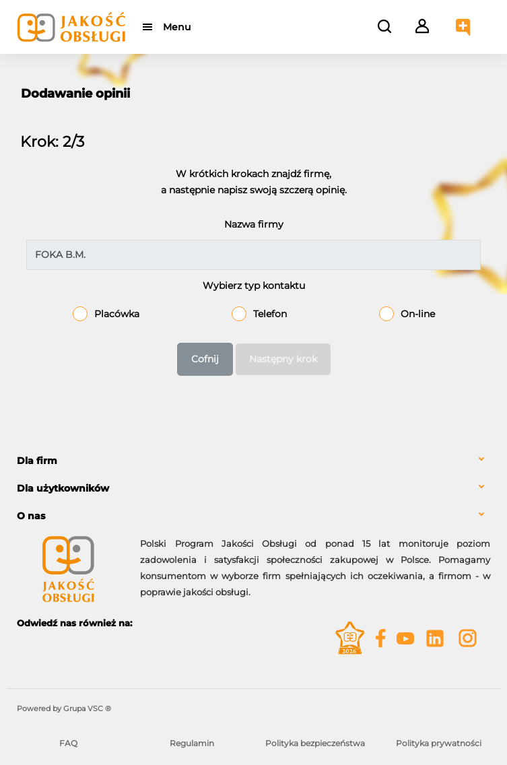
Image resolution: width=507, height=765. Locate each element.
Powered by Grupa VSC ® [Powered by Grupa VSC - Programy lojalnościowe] (64, 708)
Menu (177, 27)
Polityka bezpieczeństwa (315, 743)
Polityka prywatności (438, 743)
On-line (418, 314)
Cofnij (205, 359)
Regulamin (192, 743)
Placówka (116, 314)
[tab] (253, 461)
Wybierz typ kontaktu (254, 285)
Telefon (270, 314)
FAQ (68, 743)
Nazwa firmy (253, 224)
